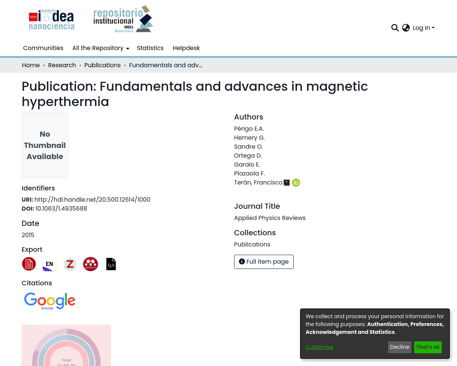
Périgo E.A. (249, 128)
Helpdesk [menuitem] (186, 48)
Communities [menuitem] (43, 48)
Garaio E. (247, 164)
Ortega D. (248, 155)
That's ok (427, 347)
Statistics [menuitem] (150, 48)
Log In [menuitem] (421, 28)
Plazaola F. (249, 173)
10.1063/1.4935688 (61, 208)
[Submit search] (395, 28)
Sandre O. (248, 146)
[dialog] (375, 334)
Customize (319, 347)
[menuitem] (100, 48)
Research (62, 65)
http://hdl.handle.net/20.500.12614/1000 (92, 199)
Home (31, 65)
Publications (103, 65)
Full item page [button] (264, 261)
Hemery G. (249, 137)
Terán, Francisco (258, 182)
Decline (400, 347)
